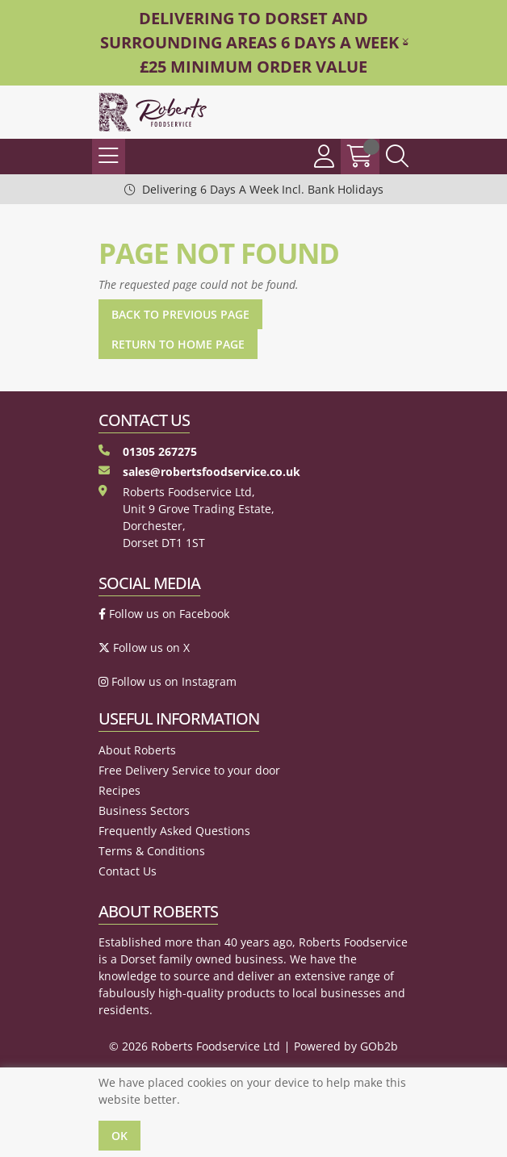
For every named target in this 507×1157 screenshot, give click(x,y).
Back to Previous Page (180, 314)
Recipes (119, 790)
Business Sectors (144, 810)
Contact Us (127, 871)
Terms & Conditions (151, 850)
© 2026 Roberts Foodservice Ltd (194, 1046)
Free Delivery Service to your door (189, 770)
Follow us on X (144, 647)
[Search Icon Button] (397, 156)
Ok (119, 1135)
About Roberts (137, 750)
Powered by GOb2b (346, 1046)
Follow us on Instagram (167, 681)
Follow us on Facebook (163, 613)
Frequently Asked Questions (174, 830)
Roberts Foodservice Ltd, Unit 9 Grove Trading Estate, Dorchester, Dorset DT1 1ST (186, 517)
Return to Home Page (178, 344)
